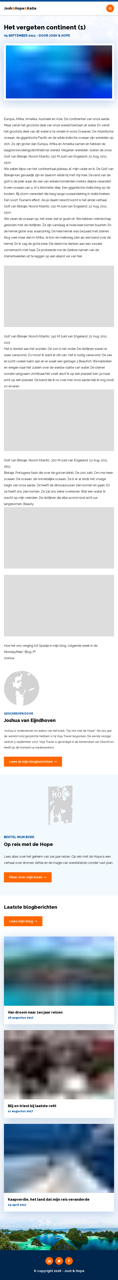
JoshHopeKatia (20, 8)
